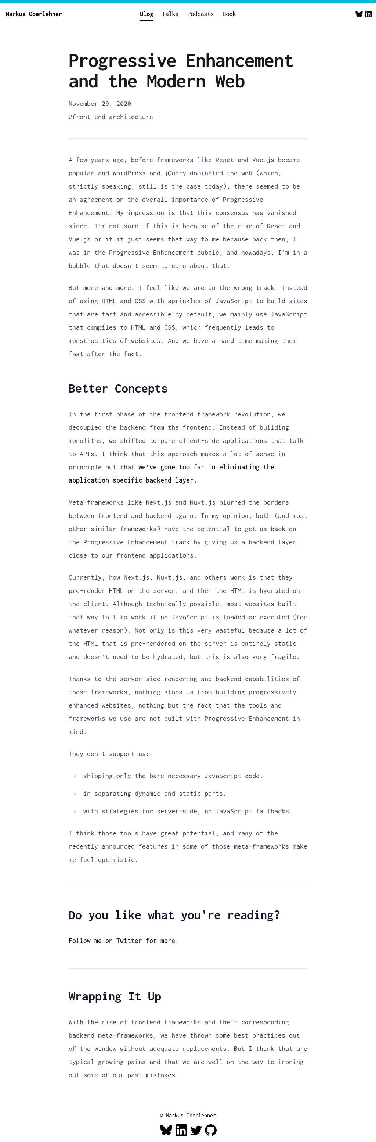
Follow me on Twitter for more (122, 941)
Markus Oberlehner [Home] (34, 14)
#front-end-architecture (111, 117)
